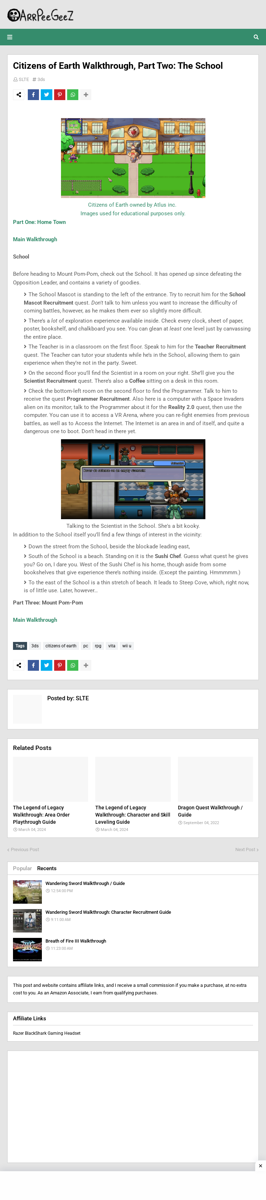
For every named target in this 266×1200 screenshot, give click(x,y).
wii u (126, 645)
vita (111, 645)
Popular (22, 867)
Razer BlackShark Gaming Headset (46, 1031)
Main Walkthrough (35, 239)
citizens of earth (61, 645)
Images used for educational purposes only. (133, 213)
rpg (98, 645)
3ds (41, 79)
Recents (47, 867)
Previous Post (25, 848)
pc (85, 645)
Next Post (245, 848)
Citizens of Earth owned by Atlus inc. (133, 205)
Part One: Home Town (39, 222)
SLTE (24, 79)
